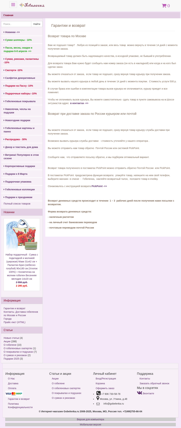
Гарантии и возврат (14, 308)
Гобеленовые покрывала (19, 101)
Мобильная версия (90, 424)
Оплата (12, 388)
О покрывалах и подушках (18, 351)
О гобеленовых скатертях (18, 348)
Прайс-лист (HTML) (14, 322)
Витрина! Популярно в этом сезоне (21, 156)
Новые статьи (11, 338)
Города (8, 318)
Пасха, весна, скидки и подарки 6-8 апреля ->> (18, 49)
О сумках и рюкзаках (15, 355)
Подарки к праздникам (18, 197)
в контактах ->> (78, 103)
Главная (8, 15)
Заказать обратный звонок (154, 383)
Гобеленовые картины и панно (19, 130)
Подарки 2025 (11, 358)
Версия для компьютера (90, 419)
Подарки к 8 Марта (15, 174)
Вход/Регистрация (106, 378)
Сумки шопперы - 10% (18, 40)
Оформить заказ (105, 388)
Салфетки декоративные (19, 78)
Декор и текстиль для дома (21, 147)
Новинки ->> (12, 32)
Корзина (100, 383)
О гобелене (10, 344)
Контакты (145, 378)
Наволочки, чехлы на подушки (17, 111)
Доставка (13, 383)
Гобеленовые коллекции (19, 189)
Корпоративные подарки (19, 166)
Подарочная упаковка (17, 181)
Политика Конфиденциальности (20, 405)
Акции (7, 341)
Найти (36, 24)
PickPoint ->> (99, 186)
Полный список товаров (17, 203)
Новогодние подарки (17, 120)
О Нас (11, 378)
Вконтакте (145, 393)
